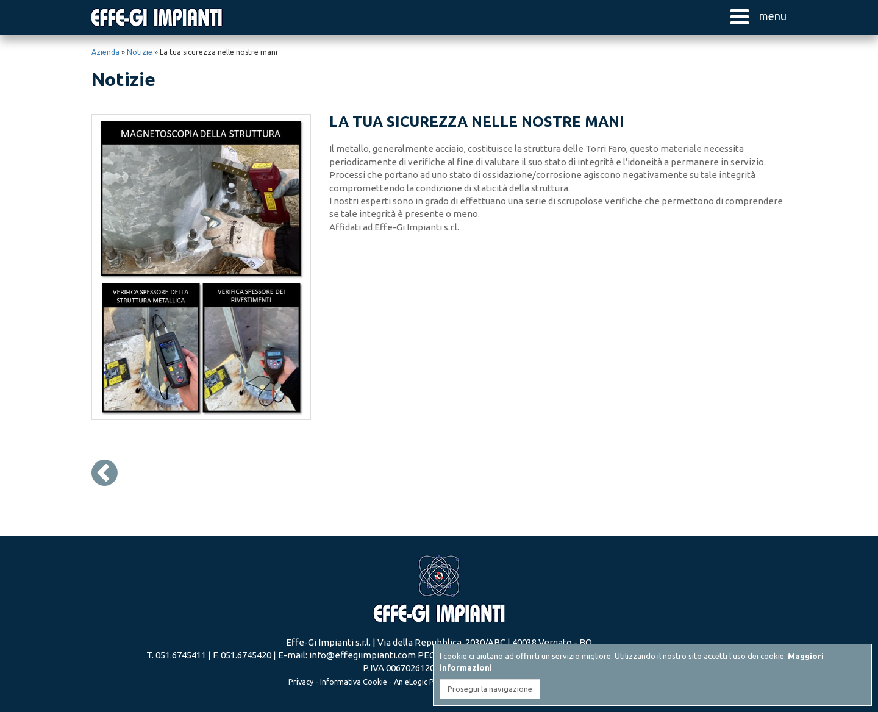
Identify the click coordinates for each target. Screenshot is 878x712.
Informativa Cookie (353, 681)
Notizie (139, 52)
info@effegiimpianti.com (362, 655)
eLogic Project (430, 681)
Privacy (300, 681)
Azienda (105, 52)
